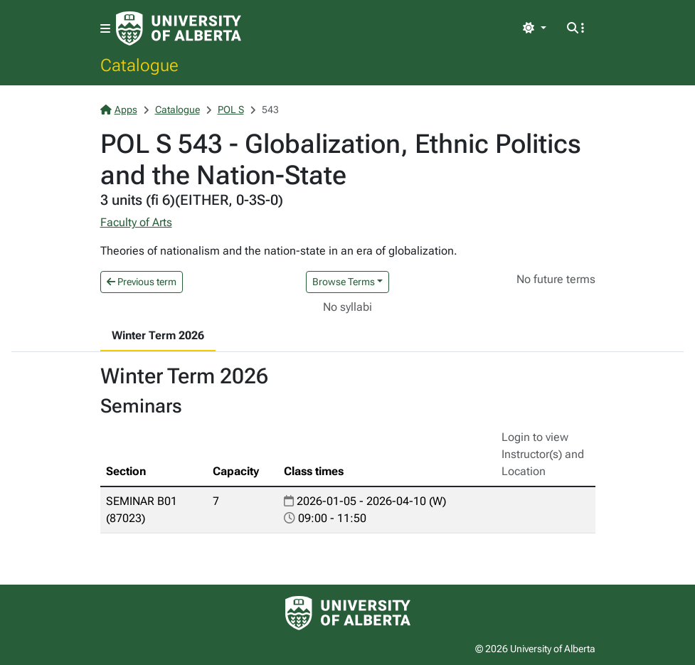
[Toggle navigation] (105, 29)
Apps (118, 109)
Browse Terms (343, 281)
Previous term (141, 281)
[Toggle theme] (534, 28)
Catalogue (139, 64)
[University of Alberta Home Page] (178, 28)
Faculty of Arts (136, 222)
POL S (231, 109)
